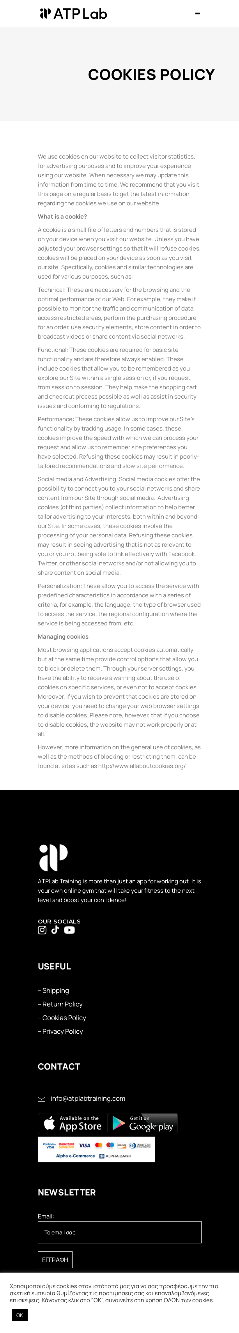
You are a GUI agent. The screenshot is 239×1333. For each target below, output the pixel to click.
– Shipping (53, 990)
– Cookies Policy (62, 1017)
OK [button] (19, 1315)
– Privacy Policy (60, 1031)
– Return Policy (60, 1003)
